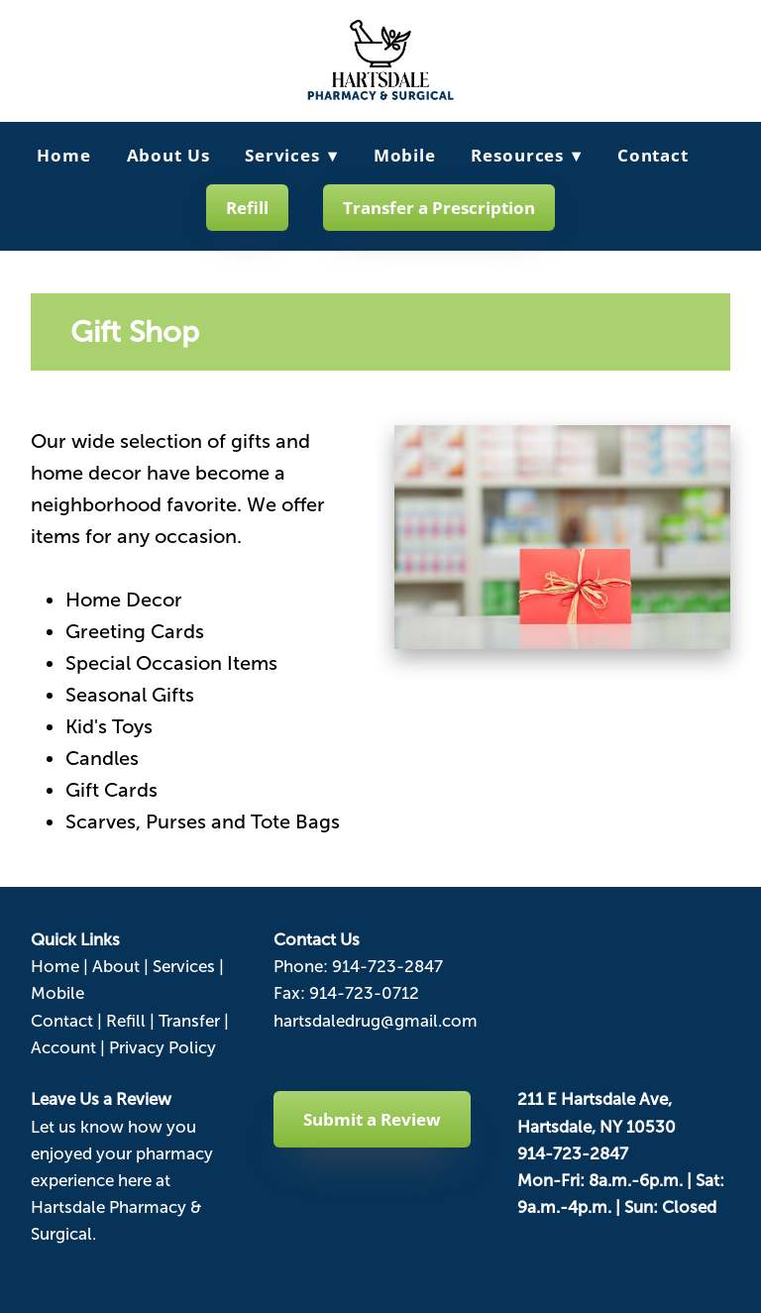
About (116, 966)
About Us (168, 155)
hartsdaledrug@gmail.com (375, 1021)
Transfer (189, 1021)
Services (291, 155)
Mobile (405, 155)
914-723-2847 (387, 966)
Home (63, 155)
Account (63, 1048)
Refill (247, 207)
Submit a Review (372, 1119)
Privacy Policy (162, 1048)
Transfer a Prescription (439, 207)
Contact (653, 155)
